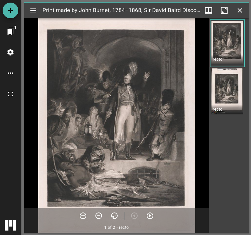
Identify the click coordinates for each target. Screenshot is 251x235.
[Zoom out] (99, 216)
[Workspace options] (10, 73)
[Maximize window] (224, 10)
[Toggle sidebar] (33, 10)
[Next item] (150, 216)
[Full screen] (10, 94)
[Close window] (240, 10)
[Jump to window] (10, 31)
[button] (227, 43)
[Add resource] (10, 10)
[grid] (229, 125)
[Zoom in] (83, 216)
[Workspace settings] (10, 52)
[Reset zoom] (114, 216)
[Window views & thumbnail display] (208, 10)
